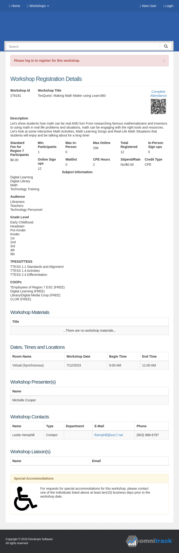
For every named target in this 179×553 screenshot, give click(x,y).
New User (148, 6)
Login (168, 6)
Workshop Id (20, 90)
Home (14, 6)
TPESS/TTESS (21, 261)
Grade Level (19, 217)
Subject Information (77, 172)
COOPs (16, 282)
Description (19, 118)
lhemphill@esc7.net (108, 435)
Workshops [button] (38, 6)
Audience (17, 196)
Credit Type (153, 159)
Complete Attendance (158, 93)
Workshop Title (49, 90)
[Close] (163, 60)
